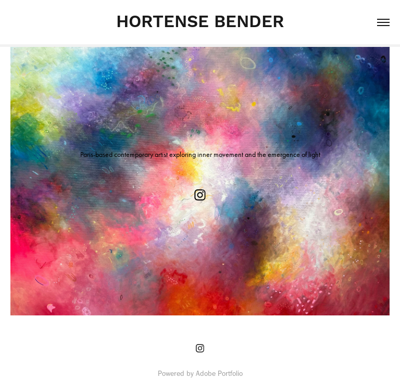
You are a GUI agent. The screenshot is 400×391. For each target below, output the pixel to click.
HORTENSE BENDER (200, 22)
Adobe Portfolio (219, 373)
